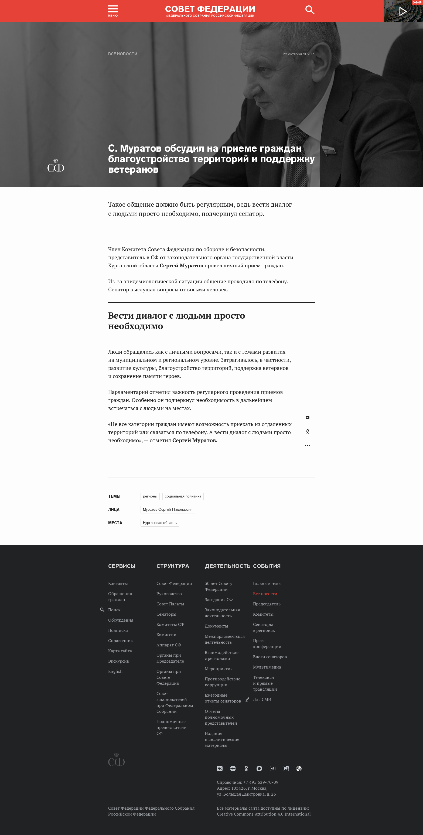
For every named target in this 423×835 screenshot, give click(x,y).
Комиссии (166, 634)
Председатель (267, 603)
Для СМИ (262, 699)
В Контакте (308, 417)
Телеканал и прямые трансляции (265, 683)
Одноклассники (307, 431)
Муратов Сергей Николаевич (168, 509)
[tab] (307, 434)
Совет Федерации (174, 583)
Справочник (120, 640)
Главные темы (267, 583)
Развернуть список (307, 446)
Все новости (122, 54)
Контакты (118, 583)
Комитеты (263, 614)
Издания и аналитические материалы (222, 739)
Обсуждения (120, 620)
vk (220, 768)
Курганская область (160, 522)
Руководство (169, 593)
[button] (113, 11)
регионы (150, 496)
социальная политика (183, 496)
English (115, 671)
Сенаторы (166, 614)
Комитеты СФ (170, 624)
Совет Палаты (170, 603)
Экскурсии (118, 661)
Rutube (286, 768)
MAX (259, 768)
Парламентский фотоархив (299, 768)
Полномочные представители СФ (171, 727)
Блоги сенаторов (270, 656)
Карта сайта (120, 650)
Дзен (233, 768)
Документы (216, 626)
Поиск (114, 609)
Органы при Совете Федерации (168, 677)
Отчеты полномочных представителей (221, 717)
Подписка (118, 630)
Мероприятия (219, 668)
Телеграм (272, 768)
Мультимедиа (267, 667)
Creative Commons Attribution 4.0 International (264, 814)
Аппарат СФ (168, 644)
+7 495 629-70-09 (260, 782)
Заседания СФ (219, 599)
